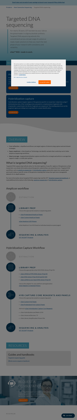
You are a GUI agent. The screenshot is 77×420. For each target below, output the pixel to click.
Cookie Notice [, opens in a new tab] (22, 74)
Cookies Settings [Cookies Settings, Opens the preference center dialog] (31, 82)
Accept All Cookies (45, 82)
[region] (38, 73)
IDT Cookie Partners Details (20, 77)
